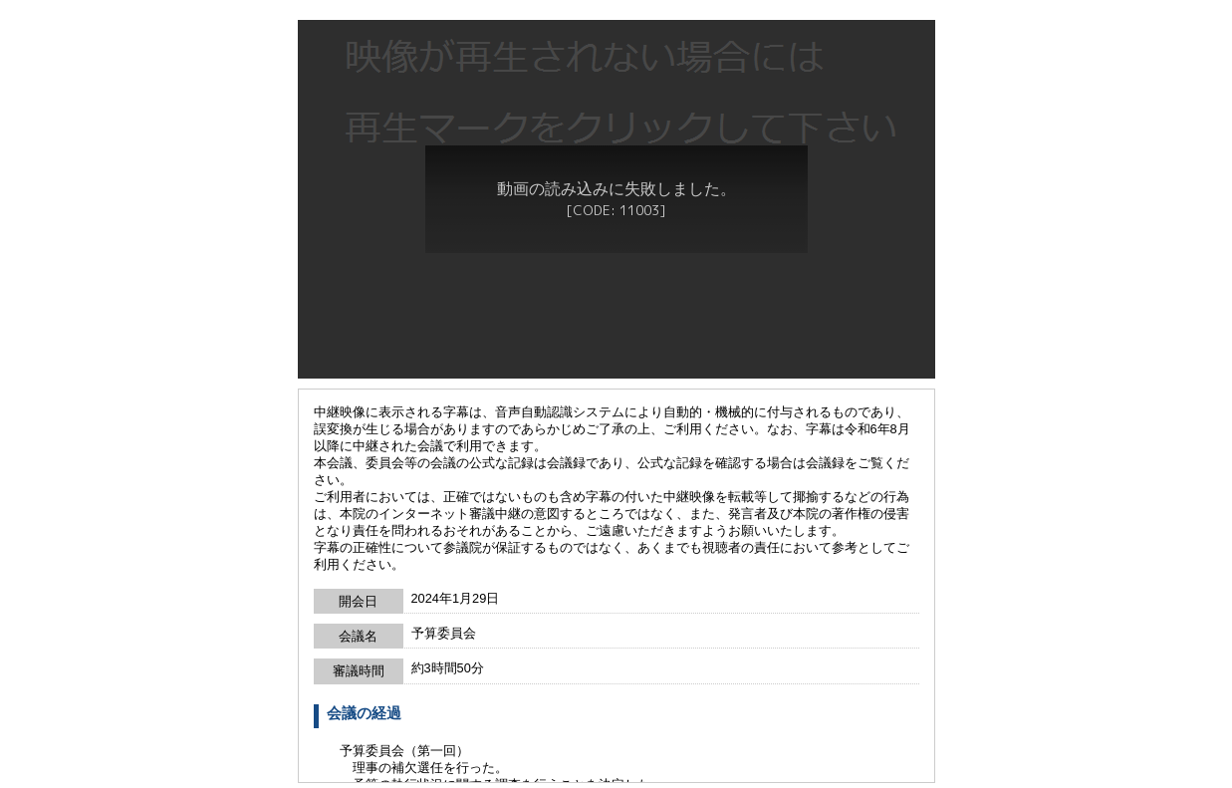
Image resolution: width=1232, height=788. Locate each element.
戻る (616, 776)
